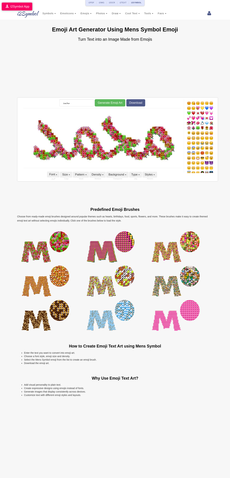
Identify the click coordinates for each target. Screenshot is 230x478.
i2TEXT (123, 3)
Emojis (81, 13)
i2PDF (91, 3)
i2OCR (112, 3)
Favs (158, 13)
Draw (112, 13)
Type (135, 174)
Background (117, 174)
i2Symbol (24, 13)
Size (66, 174)
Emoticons (64, 13)
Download (135, 102)
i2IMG (101, 3)
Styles (150, 174)
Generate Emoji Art (110, 102)
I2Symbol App (17, 6)
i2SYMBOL (136, 3)
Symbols (45, 13)
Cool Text (128, 13)
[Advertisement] (115, 70)
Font (53, 174)
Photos (97, 13)
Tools (144, 13)
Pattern (81, 174)
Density (98, 174)
